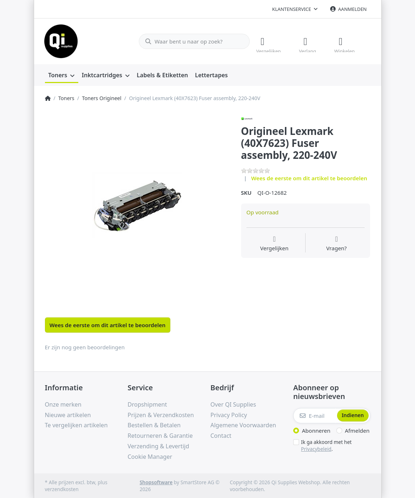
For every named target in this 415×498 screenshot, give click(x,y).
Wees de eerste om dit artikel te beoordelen (309, 177)
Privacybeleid (316, 448)
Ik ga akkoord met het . (326, 445)
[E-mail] (314, 415)
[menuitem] (61, 74)
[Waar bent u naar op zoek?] (191, 41)
